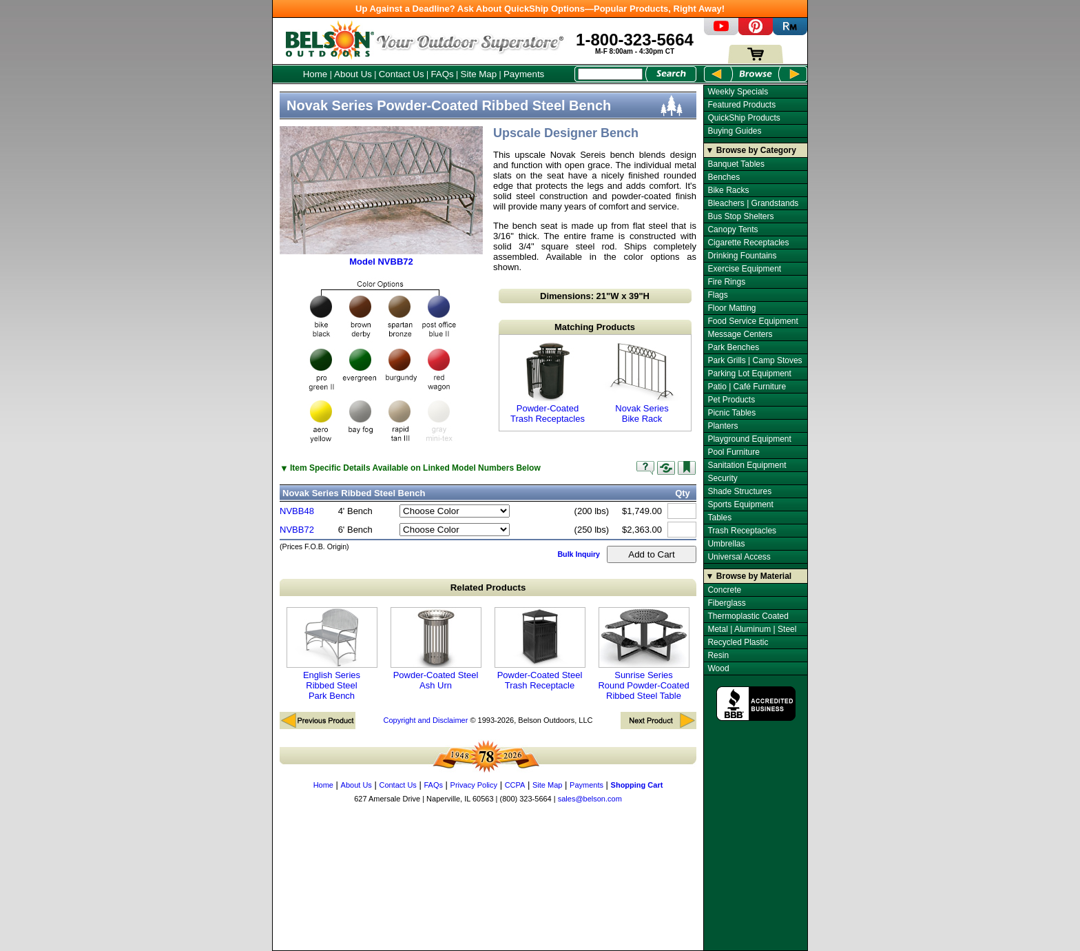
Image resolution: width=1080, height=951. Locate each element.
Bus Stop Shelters (740, 216)
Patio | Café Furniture (746, 386)
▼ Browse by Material (749, 576)
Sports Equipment (740, 504)
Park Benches (733, 347)
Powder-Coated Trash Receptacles (547, 383)
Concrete (724, 590)
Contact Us (401, 74)
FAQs (441, 74)
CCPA (515, 785)
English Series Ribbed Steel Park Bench (332, 654)
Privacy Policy (473, 785)
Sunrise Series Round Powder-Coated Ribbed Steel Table (643, 654)
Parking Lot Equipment (749, 373)
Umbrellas (726, 544)
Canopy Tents (732, 229)
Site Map (479, 74)
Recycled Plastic (737, 642)
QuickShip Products (743, 118)
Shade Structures (739, 491)
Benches (723, 177)
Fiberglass (726, 603)
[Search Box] (610, 74)
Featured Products (741, 105)
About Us (353, 74)
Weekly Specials (737, 91)
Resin (718, 655)
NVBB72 (297, 529)
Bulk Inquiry (578, 554)
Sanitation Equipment (746, 465)
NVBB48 (297, 511)
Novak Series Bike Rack (642, 383)
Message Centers (739, 334)
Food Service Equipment (752, 321)
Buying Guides (734, 131)
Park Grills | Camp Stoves (754, 360)
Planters (722, 426)
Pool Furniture (733, 452)
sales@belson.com (590, 799)
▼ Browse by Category (751, 150)
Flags (717, 295)
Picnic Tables (731, 413)
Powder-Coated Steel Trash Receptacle (540, 649)
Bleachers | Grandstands (752, 203)
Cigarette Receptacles (748, 242)
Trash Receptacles (741, 530)
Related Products (488, 587)
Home (315, 74)
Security (722, 478)
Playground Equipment (749, 439)
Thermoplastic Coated (747, 616)
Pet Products (731, 400)
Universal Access (738, 557)
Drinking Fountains (741, 255)
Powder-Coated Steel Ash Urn (436, 649)
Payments (523, 74)
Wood (718, 668)
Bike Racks (728, 190)
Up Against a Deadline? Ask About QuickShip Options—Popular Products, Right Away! (540, 8)
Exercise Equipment (744, 269)
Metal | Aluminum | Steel (751, 629)
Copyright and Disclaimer (425, 720)
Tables (719, 517)
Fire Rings (726, 282)
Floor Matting (731, 308)
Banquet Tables (736, 164)
